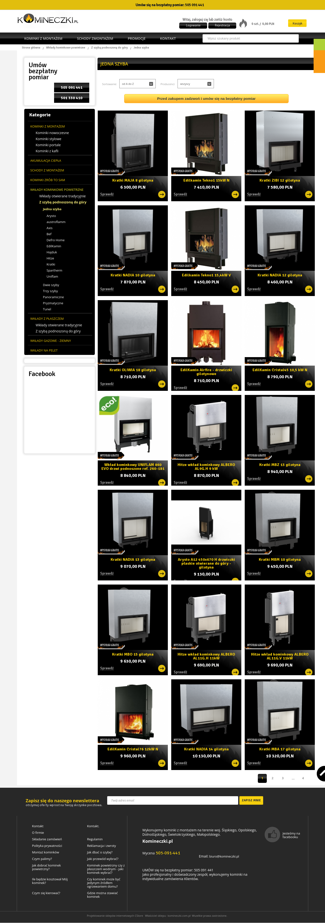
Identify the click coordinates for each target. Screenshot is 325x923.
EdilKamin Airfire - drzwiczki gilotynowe (206, 371)
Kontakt (168, 38)
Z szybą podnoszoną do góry (109, 47)
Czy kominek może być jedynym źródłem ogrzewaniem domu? (103, 883)
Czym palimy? (42, 859)
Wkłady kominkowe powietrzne (65, 47)
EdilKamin (54, 246)
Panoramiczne (53, 297)
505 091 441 (194, 5)
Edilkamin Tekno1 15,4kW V (206, 274)
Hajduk (52, 252)
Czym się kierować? (46, 893)
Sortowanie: (109, 84)
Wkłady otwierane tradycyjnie (62, 196)
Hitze (50, 258)
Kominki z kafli (47, 151)
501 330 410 (71, 98)
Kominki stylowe (48, 139)
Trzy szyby (50, 291)
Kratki (51, 264)
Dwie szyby (51, 285)
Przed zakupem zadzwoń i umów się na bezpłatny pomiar (206, 98)
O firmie (38, 833)
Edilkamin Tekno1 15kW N (206, 180)
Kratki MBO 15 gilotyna (133, 654)
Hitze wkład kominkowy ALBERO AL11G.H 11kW (206, 655)
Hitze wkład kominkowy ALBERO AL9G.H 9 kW (206, 466)
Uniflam (52, 276)
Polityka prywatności (47, 846)
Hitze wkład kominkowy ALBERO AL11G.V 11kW (280, 655)
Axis (50, 228)
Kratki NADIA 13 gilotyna (133, 559)
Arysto (51, 216)
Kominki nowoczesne (52, 133)
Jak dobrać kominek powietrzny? (46, 867)
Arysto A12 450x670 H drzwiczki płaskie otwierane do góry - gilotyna (206, 562)
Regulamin (95, 839)
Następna (303, 778)
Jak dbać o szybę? (100, 852)
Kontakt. (93, 826)
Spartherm (54, 270)
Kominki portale (48, 145)
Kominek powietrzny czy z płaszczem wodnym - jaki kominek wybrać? (106, 869)
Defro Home (56, 240)
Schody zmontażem (95, 38)
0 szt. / (256, 24)
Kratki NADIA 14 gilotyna (206, 748)
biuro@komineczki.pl (225, 856)
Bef (49, 234)
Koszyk (297, 23)
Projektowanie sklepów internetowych (110, 916)
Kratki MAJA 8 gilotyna (132, 180)
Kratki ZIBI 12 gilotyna (280, 180)
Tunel (47, 309)
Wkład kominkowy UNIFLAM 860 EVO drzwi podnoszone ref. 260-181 (132, 466)
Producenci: (168, 84)
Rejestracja (222, 25)
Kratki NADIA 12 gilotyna (280, 274)
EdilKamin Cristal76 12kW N (132, 748)
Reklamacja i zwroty (101, 846)
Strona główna (31, 47)
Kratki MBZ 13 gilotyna (280, 464)
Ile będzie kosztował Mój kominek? (50, 881)
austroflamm (56, 222)
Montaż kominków (45, 852)
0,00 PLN (268, 24)
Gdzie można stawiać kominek (102, 895)
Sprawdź (180, 579)
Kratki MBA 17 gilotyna (280, 748)
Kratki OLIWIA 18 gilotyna (133, 369)
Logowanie (193, 25)
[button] (137, 83)
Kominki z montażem (43, 38)
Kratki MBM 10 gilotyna (280, 559)
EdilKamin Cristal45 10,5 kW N (279, 369)
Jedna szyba (52, 209)
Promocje (137, 38)
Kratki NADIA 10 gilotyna (133, 274)
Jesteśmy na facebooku (291, 835)
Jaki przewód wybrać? (102, 859)
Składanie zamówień (47, 839)
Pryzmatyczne (53, 303)
